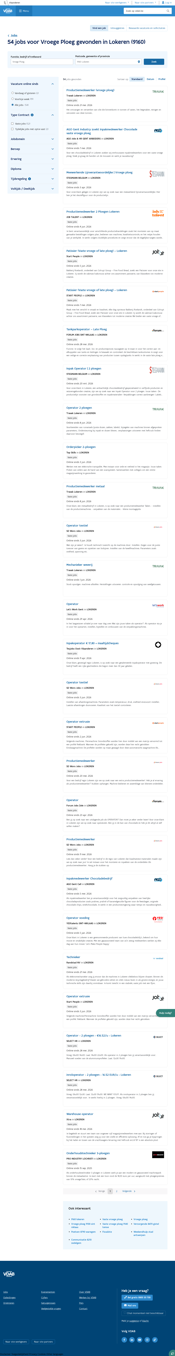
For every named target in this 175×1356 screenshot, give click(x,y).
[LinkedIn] (132, 1340)
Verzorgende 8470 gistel (146, 1223)
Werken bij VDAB (87, 1297)
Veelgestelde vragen (51, 1308)
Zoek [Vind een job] (154, 61)
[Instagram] (147, 1340)
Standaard (137, 79)
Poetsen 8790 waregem (83, 1231)
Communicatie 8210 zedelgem (81, 1241)
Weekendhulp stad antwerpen (143, 1233)
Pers (81, 1303)
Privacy (33, 1354)
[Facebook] (124, 1340)
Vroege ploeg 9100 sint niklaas (83, 1225)
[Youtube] (139, 1340)
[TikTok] (155, 1340)
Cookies (42, 1354)
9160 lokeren (77, 1219)
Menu (26, 11)
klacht (145, 1320)
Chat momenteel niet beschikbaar (145, 1313)
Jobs (12, 35)
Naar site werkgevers (115, 2)
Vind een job (99, 28)
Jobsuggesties (117, 28)
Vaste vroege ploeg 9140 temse (115, 1225)
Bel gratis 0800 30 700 (139, 1297)
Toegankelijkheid (20, 1354)
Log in (168, 2)
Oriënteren (8, 1303)
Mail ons (132, 1305)
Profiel (161, 79)
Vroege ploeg (141, 1219)
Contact (83, 1308)
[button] (165, 1013)
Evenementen (48, 1291)
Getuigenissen (48, 1303)
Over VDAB (84, 1291)
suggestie (134, 1320)
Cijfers (44, 1297)
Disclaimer (5, 1354)
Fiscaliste (107, 1231)
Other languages (54, 1354)
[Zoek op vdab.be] (148, 11)
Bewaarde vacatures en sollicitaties (147, 28)
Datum (150, 79)
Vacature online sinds (33, 84)
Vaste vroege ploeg (112, 1219)
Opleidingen (9, 1297)
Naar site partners (144, 2)
